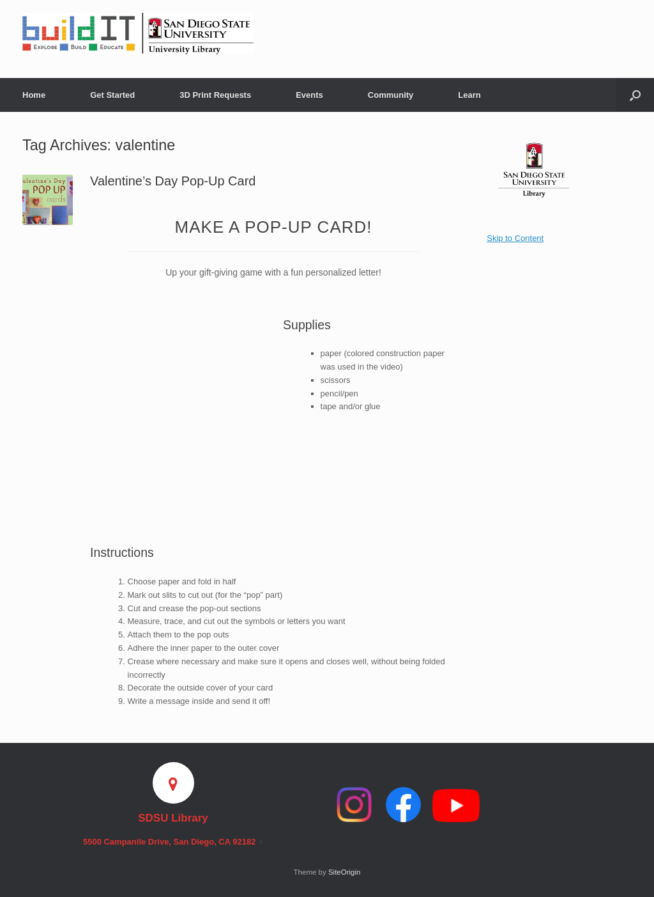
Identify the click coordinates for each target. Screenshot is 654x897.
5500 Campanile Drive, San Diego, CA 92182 (173, 841)
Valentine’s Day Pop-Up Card (172, 181)
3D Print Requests (215, 95)
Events (309, 95)
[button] (635, 95)
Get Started (112, 95)
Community (391, 95)
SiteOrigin (344, 872)
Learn (469, 95)
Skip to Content (515, 238)
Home (33, 95)
